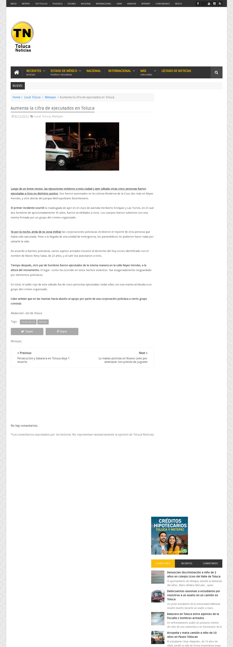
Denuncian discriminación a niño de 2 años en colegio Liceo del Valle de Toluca (198, 155)
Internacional (103, 4)
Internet (145, 4)
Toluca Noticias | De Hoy (57, 641)
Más (146, 72)
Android (131, 4)
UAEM (119, 4)
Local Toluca (32, 97)
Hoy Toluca (41, 4)
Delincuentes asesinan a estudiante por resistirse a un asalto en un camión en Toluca (195, 178)
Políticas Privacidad (190, 641)
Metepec (26, 4)
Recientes (33, 72)
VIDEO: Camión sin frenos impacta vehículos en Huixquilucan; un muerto (197, 313)
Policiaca (58, 4)
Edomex (72, 4)
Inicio (14, 4)
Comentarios (211, 142)
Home (16, 97)
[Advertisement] (192, 37)
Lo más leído (169, 142)
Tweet (24, 331)
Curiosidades (162, 4)
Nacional (86, 4)
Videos (178, 4)
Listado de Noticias (176, 71)
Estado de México (64, 72)
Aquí (219, 641)
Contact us (213, 529)
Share (52, 331)
